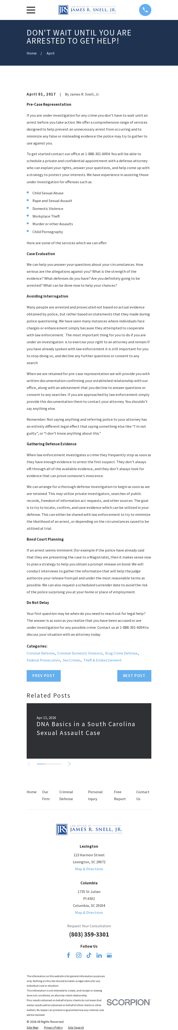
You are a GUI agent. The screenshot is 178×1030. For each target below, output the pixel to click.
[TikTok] (89, 955)
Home (32, 791)
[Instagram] (78, 955)
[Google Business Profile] (109, 955)
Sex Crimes (72, 660)
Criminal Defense (41, 653)
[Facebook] (68, 955)
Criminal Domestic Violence (79, 653)
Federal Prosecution (43, 660)
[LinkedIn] (99, 955)
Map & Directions (89, 868)
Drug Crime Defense (121, 653)
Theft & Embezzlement (102, 660)
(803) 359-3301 (89, 934)
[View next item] (71, 764)
